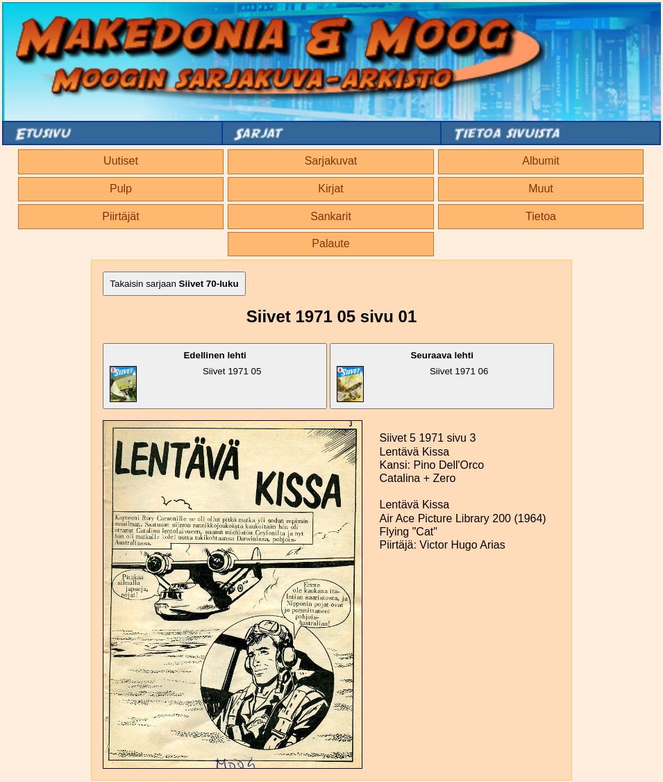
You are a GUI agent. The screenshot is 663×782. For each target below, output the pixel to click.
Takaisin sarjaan (174, 283)
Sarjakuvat (331, 161)
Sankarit (330, 216)
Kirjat (330, 188)
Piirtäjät (120, 216)
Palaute (330, 243)
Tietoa (541, 216)
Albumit (540, 161)
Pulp (121, 188)
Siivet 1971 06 (412, 376)
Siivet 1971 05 (185, 376)
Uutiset (120, 161)
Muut (540, 188)
